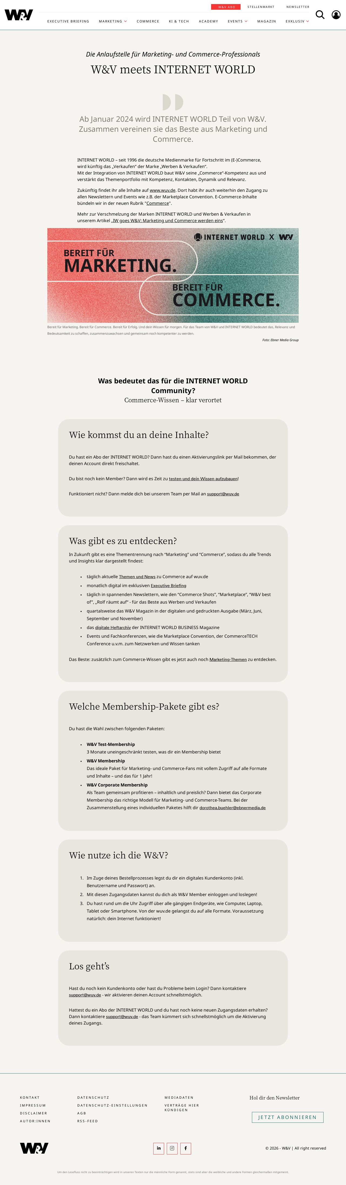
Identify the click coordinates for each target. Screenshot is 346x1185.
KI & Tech (179, 21)
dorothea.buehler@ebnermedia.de (232, 807)
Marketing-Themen (228, 659)
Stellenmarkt (261, 7)
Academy (208, 21)
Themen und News (137, 576)
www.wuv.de (162, 190)
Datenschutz (93, 1097)
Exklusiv (295, 21)
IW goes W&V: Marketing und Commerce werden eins (168, 220)
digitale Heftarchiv (113, 627)
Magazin (266, 21)
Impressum (33, 1105)
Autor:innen (35, 1121)
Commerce (148, 21)
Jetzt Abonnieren (287, 1117)
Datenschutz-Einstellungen (112, 1105)
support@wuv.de (223, 493)
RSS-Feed (87, 1121)
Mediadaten (179, 1097)
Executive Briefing (68, 21)
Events (235, 21)
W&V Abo (226, 7)
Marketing (110, 21)
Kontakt (30, 1097)
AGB (81, 1113)
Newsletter (298, 7)
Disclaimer (33, 1113)
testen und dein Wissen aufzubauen (203, 478)
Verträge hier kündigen (182, 1107)
